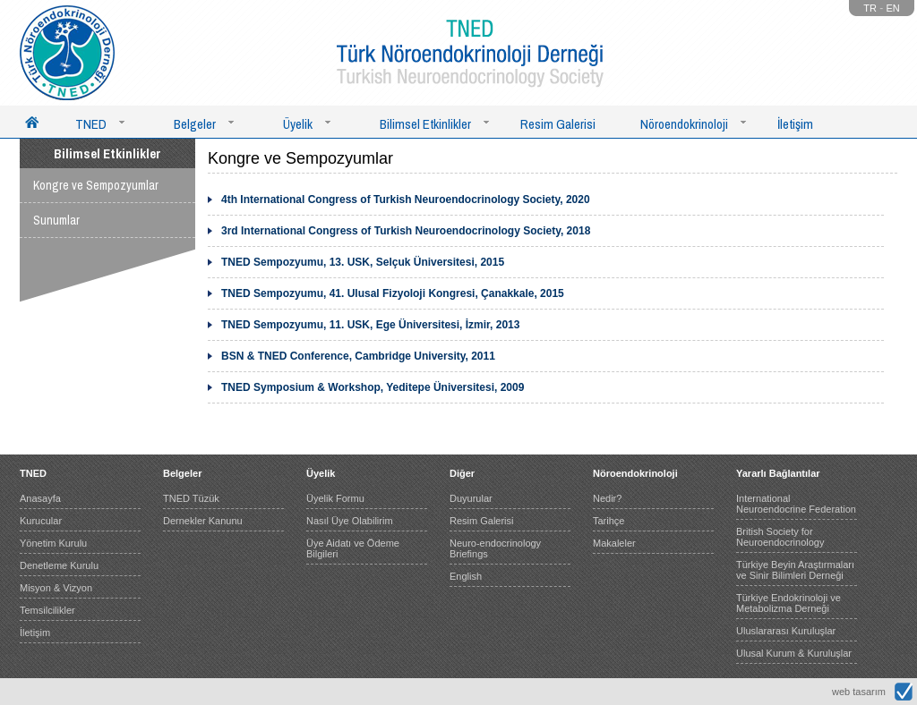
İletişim (795, 124)
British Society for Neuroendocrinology (780, 537)
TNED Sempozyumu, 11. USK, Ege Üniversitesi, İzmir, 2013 (370, 325)
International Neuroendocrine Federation (796, 503)
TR (870, 8)
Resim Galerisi (558, 124)
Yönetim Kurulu (53, 543)
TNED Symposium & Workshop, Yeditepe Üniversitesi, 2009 (372, 387)
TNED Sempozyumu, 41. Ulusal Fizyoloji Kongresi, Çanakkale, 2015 (392, 293)
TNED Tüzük (191, 498)
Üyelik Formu (335, 498)
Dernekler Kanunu (203, 520)
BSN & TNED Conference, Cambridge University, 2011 (358, 356)
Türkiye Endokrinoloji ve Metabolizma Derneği (788, 603)
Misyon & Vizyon (56, 587)
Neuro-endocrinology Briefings (495, 548)
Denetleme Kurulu (59, 565)
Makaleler (614, 543)
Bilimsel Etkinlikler (425, 124)
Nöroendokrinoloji (684, 124)
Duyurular (471, 498)
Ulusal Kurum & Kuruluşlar (794, 653)
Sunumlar (56, 220)
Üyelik (298, 124)
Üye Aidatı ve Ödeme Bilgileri (352, 548)
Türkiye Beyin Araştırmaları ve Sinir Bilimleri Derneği (795, 570)
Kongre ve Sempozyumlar (96, 185)
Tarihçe (608, 520)
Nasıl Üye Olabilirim (349, 520)
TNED (91, 124)
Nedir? (607, 498)
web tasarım (859, 691)
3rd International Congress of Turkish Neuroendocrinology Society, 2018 (405, 231)
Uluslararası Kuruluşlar (786, 630)
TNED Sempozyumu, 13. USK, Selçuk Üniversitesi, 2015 (362, 262)
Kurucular (41, 520)
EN (893, 8)
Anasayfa (40, 498)
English (466, 576)
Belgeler (195, 124)
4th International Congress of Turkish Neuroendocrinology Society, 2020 (405, 199)
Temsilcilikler (47, 610)
